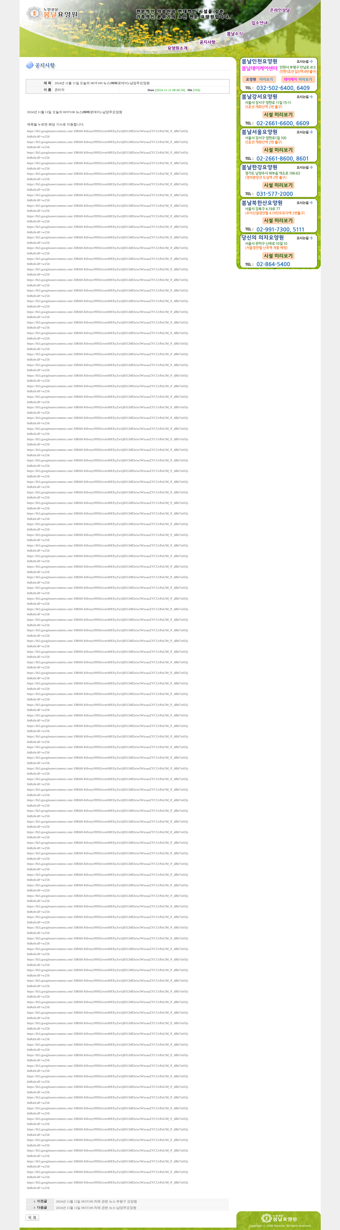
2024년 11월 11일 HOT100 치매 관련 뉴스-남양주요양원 (96, 1207)
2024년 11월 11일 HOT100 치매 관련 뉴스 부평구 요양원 (96, 1201)
